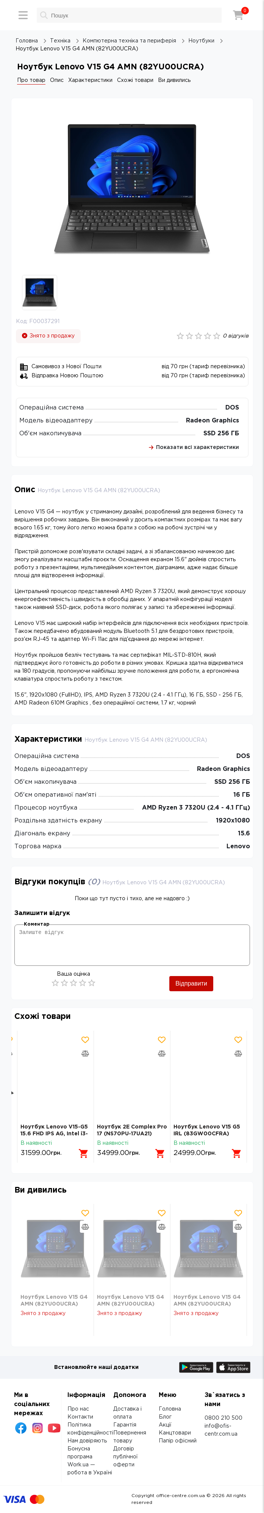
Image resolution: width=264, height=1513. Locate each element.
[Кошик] (238, 15)
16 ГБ (241, 795)
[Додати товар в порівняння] (85, 1053)
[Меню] (23, 15)
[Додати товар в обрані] (85, 1040)
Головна (170, 1409)
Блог (165, 1417)
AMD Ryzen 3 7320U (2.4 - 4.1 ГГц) (196, 808)
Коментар (36, 924)
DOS (232, 408)
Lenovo (238, 846)
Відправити (191, 983)
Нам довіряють (87, 1441)
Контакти (80, 1417)
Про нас (78, 1409)
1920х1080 (233, 821)
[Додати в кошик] (84, 1153)
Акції (165, 1425)
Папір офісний (178, 1441)
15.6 (244, 834)
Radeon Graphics (212, 421)
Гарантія (124, 1425)
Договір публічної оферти (125, 1457)
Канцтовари (175, 1433)
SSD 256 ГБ (221, 433)
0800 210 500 (223, 1418)
